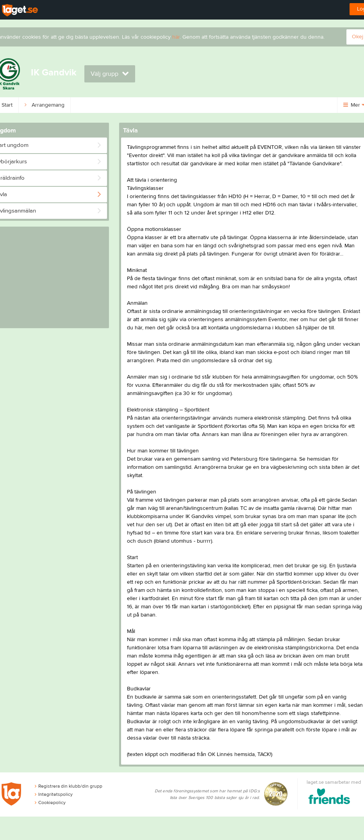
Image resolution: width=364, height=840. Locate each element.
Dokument (294, 105)
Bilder (255, 105)
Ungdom (90, 105)
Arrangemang (44, 105)
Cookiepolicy (50, 802)
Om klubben (134, 105)
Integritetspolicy (54, 794)
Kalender (217, 105)
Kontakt (177, 105)
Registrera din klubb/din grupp (68, 786)
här (176, 37)
